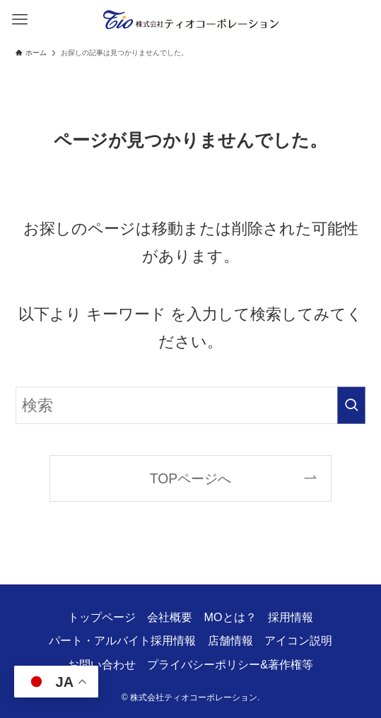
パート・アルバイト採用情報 (122, 640)
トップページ (102, 617)
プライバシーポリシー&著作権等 (230, 664)
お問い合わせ (102, 664)
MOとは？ (230, 617)
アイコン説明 (298, 640)
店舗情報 (230, 640)
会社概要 (169, 617)
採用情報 (290, 617)
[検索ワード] (191, 405)
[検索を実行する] (351, 405)
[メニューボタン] (19, 19)
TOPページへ (191, 478)
